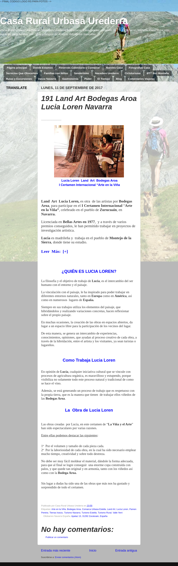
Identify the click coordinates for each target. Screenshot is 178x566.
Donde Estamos (43, 67)
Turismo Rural (105, 513)
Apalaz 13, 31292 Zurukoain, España (89, 516)
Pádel (87, 78)
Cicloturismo (133, 73)
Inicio (92, 550)
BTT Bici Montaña (158, 73)
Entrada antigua (126, 550)
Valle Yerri (118, 513)
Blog (119, 78)
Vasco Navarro (47, 78)
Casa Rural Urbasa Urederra (64, 20)
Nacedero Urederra (106, 73)
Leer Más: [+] (54, 251)
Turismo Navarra (72, 513)
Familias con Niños (56, 73)
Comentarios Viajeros (141, 78)
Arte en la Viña (58, 509)
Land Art (111, 509)
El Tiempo (103, 78)
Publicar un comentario (57, 537)
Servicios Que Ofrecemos (22, 73)
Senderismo (81, 73)
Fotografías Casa (139, 67)
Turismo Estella (89, 513)
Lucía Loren (122, 509)
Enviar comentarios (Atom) (68, 557)
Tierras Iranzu (56, 513)
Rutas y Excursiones (19, 78)
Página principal (17, 67)
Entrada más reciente (55, 550)
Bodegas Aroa (74, 509)
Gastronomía (70, 78)
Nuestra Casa (114, 67)
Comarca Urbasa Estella (94, 509)
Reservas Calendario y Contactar (79, 67)
